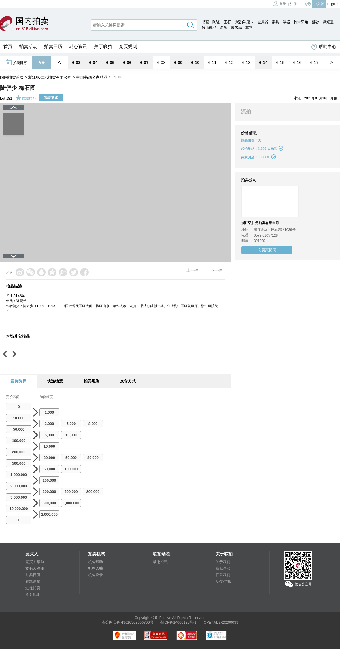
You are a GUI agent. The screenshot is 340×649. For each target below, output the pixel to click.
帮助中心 (324, 47)
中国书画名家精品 (92, 77)
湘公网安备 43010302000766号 (128, 622)
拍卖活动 (28, 46)
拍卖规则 (91, 381)
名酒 (223, 27)
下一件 (216, 270)
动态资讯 (78, 46)
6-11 (212, 62)
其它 (249, 27)
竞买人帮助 (35, 562)
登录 (279, 3)
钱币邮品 (209, 27)
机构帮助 (95, 562)
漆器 (286, 22)
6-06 (127, 62)
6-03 (76, 62)
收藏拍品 (25, 98)
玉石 (227, 22)
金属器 (262, 22)
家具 (275, 22)
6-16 (297, 62)
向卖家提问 (267, 250)
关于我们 (223, 562)
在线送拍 (33, 581)
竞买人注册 (35, 568)
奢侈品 (236, 27)
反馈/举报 (223, 581)
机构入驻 (95, 568)
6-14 (263, 62)
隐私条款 (223, 568)
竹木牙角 (301, 22)
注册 (293, 4)
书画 (205, 22)
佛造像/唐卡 (244, 22)
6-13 (246, 62)
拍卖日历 (53, 46)
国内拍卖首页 (12, 77)
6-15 (280, 62)
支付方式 (128, 381)
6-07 (144, 62)
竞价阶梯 (18, 381)
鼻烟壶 (328, 22)
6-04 (93, 62)
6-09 (178, 62)
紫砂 (315, 22)
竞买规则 (128, 46)
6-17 (314, 62)
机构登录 (95, 575)
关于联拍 (103, 46)
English (332, 4)
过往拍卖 (33, 588)
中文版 (319, 4)
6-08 (161, 62)
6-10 (195, 62)
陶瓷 (216, 22)
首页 (7, 46)
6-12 (229, 62)
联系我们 (223, 575)
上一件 (192, 270)
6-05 (110, 62)
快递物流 (55, 381)
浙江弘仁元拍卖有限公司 (50, 77)
